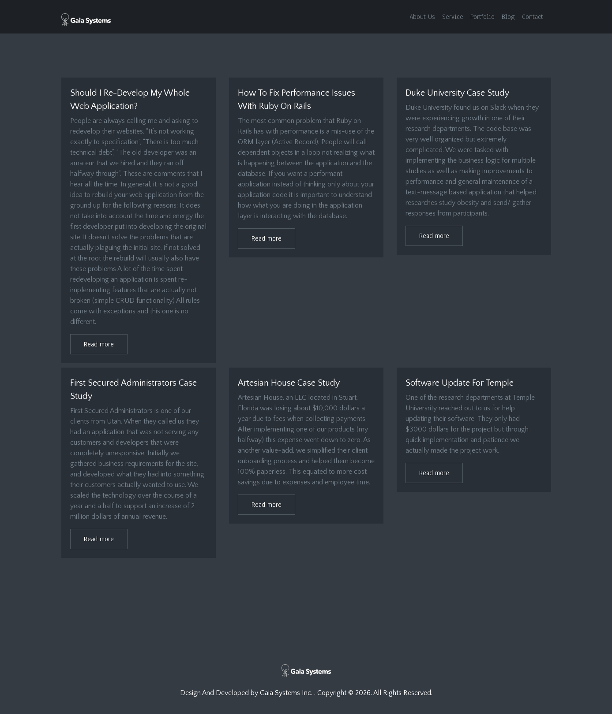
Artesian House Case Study (289, 383)
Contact (532, 16)
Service (452, 16)
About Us (422, 16)
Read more (99, 344)
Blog (508, 16)
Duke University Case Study (457, 93)
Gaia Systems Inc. (287, 693)
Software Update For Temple (459, 383)
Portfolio (482, 16)
